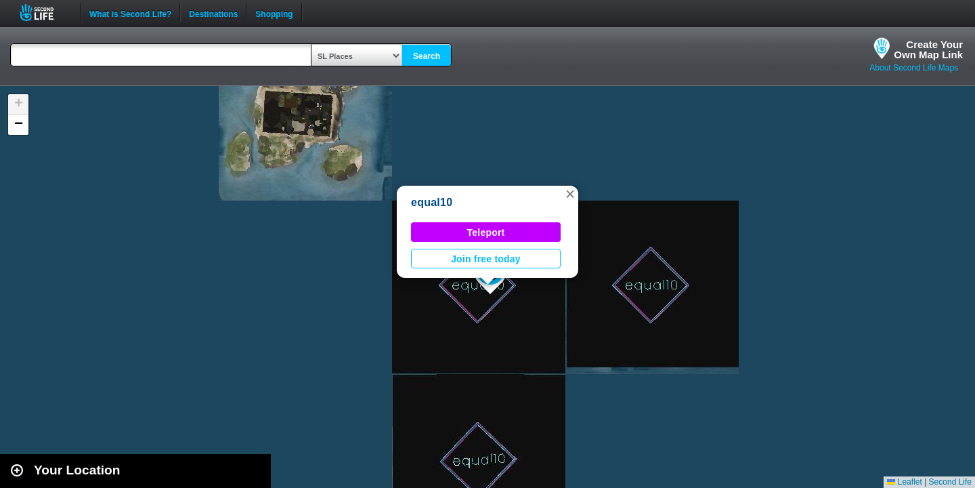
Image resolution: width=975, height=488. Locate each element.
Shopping (273, 12)
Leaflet (904, 482)
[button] (570, 194)
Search (426, 56)
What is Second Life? (130, 12)
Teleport (486, 232)
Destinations (213, 12)
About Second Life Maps (913, 68)
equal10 (431, 202)
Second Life (44, 12)
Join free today (486, 258)
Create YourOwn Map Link (928, 49)
